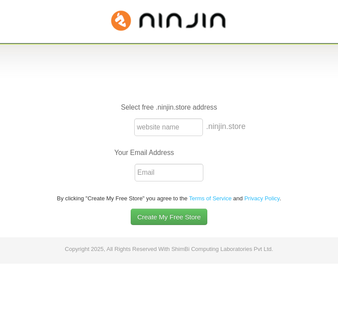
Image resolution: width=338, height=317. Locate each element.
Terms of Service (210, 198)
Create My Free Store (169, 217)
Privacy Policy (261, 198)
